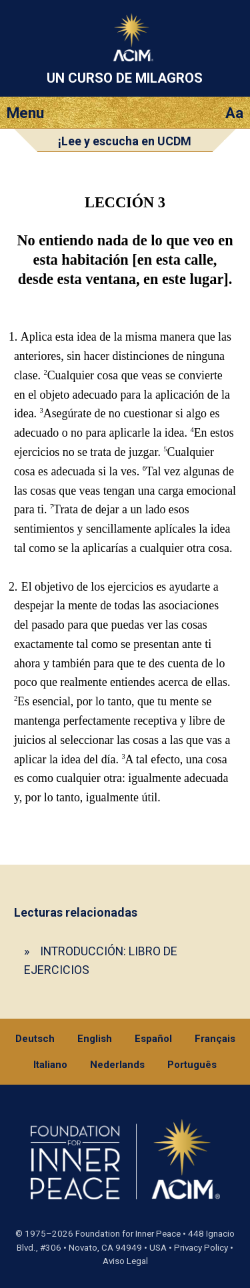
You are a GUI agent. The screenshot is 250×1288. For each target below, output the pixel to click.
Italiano (50, 1065)
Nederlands (117, 1065)
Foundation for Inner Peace (128, 1234)
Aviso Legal (125, 1261)
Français (215, 1039)
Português (192, 1065)
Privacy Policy (201, 1248)
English (94, 1039)
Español (153, 1039)
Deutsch (35, 1039)
